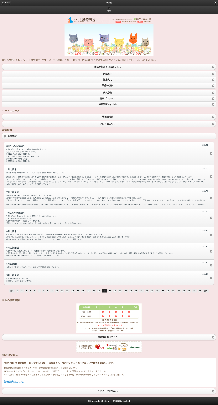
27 (147, 291)
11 (62, 291)
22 (120, 291)
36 (194, 291)
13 (73, 291)
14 (78, 291)
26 (142, 291)
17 (94, 291)
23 (126, 291)
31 (168, 291)
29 (157, 291)
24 (131, 291)
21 (115, 291)
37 (200, 291)
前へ (12, 291)
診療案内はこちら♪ (14, 381)
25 (136, 291)
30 (163, 291)
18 (99, 291)
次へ (206, 291)
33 (179, 291)
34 (184, 291)
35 (189, 291)
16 (89, 291)
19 (104, 291)
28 (152, 291)
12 (67, 291)
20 (110, 291)
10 (57, 291)
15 (83, 291)
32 (173, 291)
